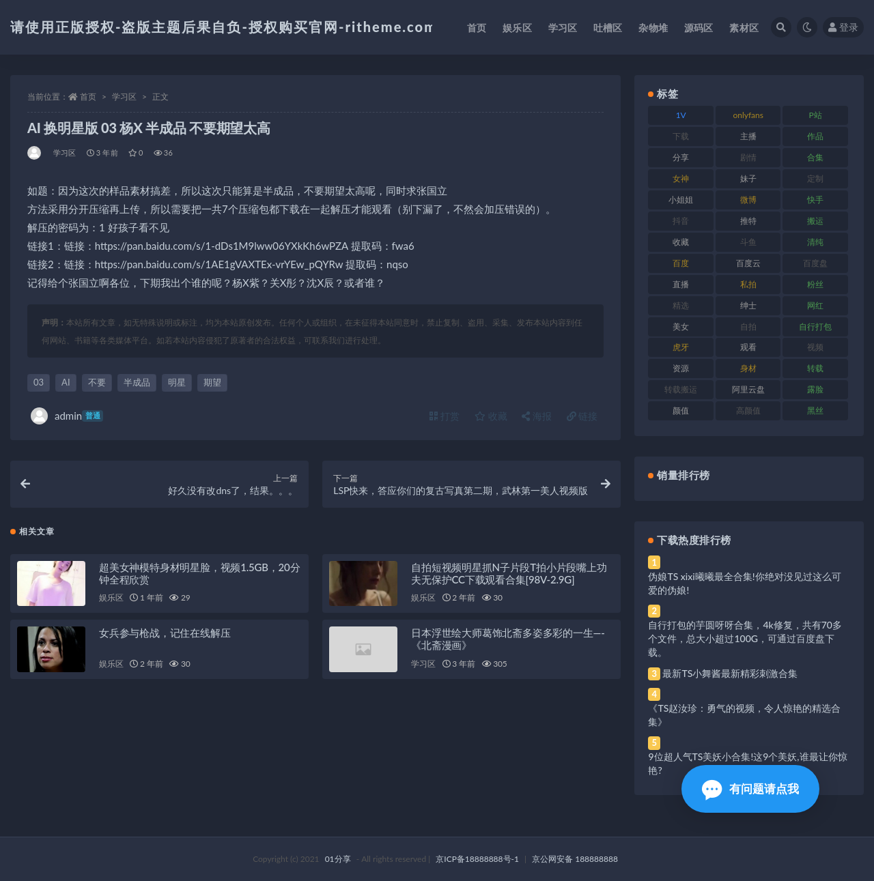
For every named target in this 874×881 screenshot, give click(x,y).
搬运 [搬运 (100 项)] (815, 221)
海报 (537, 416)
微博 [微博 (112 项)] (748, 199)
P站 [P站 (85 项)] (815, 115)
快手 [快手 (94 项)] (815, 199)
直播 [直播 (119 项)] (681, 284)
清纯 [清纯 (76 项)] (815, 242)
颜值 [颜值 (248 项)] (681, 410)
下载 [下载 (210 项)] (681, 136)
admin (67, 415)
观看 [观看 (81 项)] (748, 347)
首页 (88, 96)
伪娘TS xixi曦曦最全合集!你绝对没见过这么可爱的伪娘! (744, 583)
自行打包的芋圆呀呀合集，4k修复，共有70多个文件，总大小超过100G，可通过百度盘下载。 (745, 638)
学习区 (124, 96)
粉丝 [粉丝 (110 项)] (815, 284)
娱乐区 (111, 599)
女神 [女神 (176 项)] (681, 178)
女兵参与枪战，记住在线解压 (164, 634)
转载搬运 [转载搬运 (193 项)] (680, 389)
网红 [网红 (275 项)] (815, 305)
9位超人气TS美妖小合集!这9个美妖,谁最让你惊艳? (747, 763)
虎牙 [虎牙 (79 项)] (681, 347)
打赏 (444, 416)
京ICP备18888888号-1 (477, 859)
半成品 (137, 382)
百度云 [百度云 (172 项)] (748, 263)
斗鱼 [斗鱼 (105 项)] (748, 242)
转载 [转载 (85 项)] (815, 368)
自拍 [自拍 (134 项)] (748, 326)
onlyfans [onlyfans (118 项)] (748, 115)
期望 (212, 382)
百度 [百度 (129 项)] (681, 263)
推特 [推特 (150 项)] (748, 221)
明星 (177, 382)
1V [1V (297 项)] (681, 115)
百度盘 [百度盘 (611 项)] (815, 263)
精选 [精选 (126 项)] (681, 305)
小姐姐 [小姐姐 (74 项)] (680, 199)
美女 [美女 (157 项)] (681, 326)
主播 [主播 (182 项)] (748, 136)
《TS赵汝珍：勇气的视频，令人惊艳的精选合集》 (744, 714)
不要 (97, 382)
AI (65, 382)
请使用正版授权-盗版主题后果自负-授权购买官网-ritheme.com (223, 26)
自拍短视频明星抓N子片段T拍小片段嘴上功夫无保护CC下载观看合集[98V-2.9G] (508, 574)
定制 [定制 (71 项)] (815, 178)
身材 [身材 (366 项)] (748, 368)
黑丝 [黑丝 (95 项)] (815, 410)
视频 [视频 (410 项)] (815, 347)
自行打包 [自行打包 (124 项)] (815, 326)
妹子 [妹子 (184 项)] (748, 178)
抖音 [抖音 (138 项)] (681, 221)
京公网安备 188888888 (575, 859)
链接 (582, 416)
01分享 (338, 859)
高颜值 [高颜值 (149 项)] (748, 410)
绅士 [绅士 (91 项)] (748, 305)
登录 (843, 27)
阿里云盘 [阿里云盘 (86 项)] (748, 389)
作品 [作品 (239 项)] (815, 136)
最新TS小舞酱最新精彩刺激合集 (730, 673)
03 (38, 382)
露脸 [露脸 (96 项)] (815, 389)
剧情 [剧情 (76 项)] (748, 157)
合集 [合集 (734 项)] (815, 157)
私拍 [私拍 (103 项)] (748, 284)
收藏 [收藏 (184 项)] (681, 242)
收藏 (491, 416)
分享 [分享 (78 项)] (681, 157)
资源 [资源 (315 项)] (681, 368)
